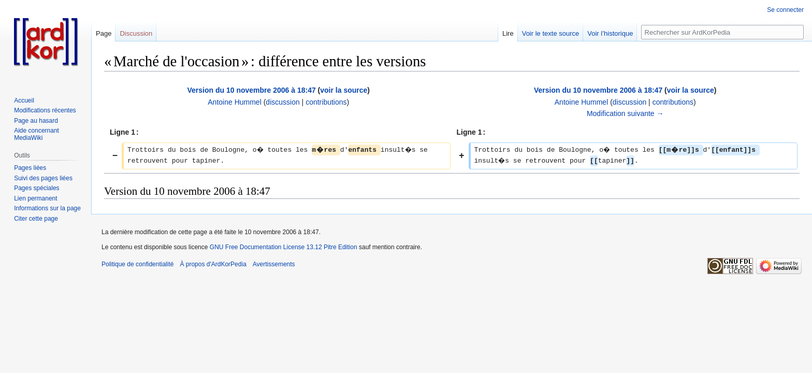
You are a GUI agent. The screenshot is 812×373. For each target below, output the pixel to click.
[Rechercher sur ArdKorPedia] (722, 32)
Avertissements (274, 264)
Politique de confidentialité (137, 264)
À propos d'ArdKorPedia (213, 264)
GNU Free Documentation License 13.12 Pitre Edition (283, 247)
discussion (282, 102)
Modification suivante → (625, 113)
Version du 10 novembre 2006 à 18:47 (251, 90)
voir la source (343, 90)
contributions (326, 102)
